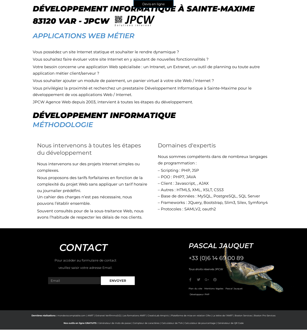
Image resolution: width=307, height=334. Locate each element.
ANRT (91, 315)
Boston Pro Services (265, 315)
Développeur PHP (199, 294)
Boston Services (243, 315)
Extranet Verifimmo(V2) (108, 315)
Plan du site (195, 288)
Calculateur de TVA (172, 323)
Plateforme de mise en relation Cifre (191, 315)
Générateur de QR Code (231, 323)
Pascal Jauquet (234, 288)
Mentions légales (213, 288)
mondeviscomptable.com (71, 315)
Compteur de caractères (146, 323)
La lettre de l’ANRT (223, 315)
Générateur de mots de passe (114, 323)
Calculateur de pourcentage (200, 323)
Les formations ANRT (134, 315)
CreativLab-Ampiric (158, 315)
